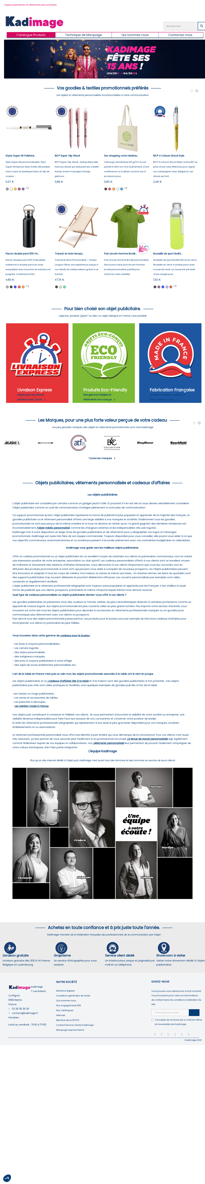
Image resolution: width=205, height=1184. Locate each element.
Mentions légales (65, 990)
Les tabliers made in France (31, 706)
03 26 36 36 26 (20, 1008)
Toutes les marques (103, 458)
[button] (7, 1178)
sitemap (60, 1015)
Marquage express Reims (70, 1030)
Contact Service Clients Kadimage (75, 1025)
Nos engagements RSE (68, 1005)
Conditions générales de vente (73, 995)
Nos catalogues (65, 1010)
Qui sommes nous (66, 1000)
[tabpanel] (20, 443)
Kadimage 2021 (193, 1040)
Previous (191, 91)
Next (196, 91)
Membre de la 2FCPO (67, 1020)
